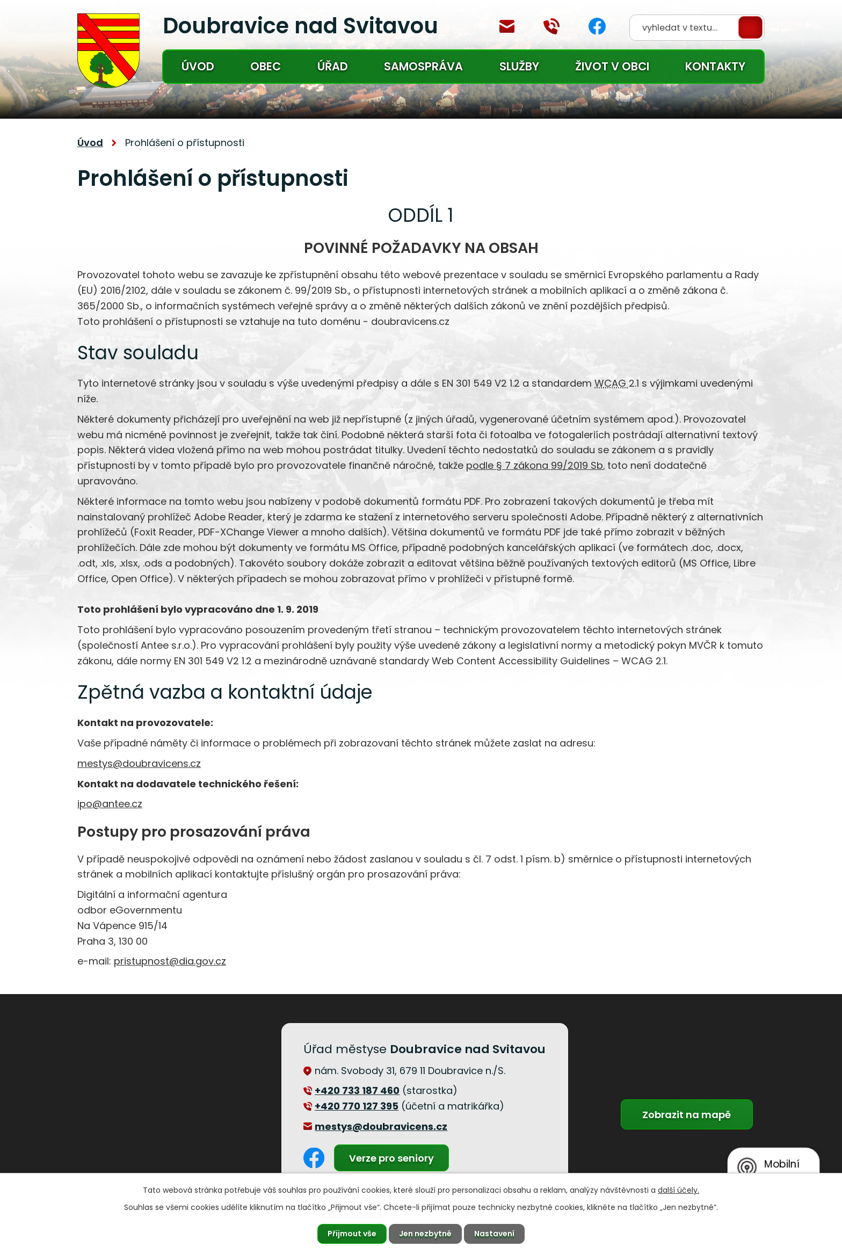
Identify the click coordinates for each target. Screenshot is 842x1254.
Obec (265, 66)
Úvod (198, 66)
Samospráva (423, 66)
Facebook (597, 26)
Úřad (332, 66)
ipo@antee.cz (109, 803)
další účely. (678, 1190)
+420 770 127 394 (551, 26)
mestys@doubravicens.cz (506, 26)
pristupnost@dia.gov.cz (170, 961)
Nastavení (494, 1233)
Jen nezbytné (425, 1233)
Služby (519, 66)
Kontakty (715, 66)
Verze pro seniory (391, 1158)
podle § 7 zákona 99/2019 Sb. (535, 465)
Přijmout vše (352, 1233)
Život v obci (612, 66)
